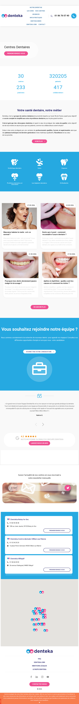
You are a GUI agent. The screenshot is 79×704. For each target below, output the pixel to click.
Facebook (31, 674)
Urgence (64, 160)
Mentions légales (39, 663)
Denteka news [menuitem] (36, 19)
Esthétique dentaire (14, 160)
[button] (43, 422)
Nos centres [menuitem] (40, 10)
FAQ (39, 656)
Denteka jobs (39, 659)
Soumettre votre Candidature (38, 349)
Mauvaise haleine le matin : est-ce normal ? (17, 230)
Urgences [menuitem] (36, 13)
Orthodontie (64, 175)
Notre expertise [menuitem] (36, 7)
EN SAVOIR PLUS (40, 304)
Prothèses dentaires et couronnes (15, 176)
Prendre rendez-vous (16, 51)
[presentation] (39, 492)
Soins (39, 160)
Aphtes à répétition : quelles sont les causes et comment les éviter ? (58, 279)
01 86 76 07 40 (62, 14)
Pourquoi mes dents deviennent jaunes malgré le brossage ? (21, 279)
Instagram (42, 674)
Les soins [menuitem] (30, 10)
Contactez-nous (39, 681)
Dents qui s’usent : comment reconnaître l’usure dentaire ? (54, 230)
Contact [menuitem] (42, 22)
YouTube (48, 674)
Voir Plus (39, 138)
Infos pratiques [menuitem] (36, 16)
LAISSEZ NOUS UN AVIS (39, 440)
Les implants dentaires (39, 175)
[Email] (38, 485)
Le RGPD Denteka (39, 666)
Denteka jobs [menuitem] (32, 22)
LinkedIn (37, 674)
